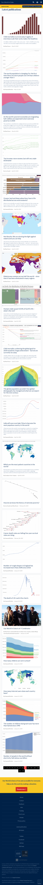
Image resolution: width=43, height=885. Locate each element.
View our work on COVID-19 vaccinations (32, 6)
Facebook (21, 839)
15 (23, 770)
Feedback (21, 804)
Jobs (21, 807)
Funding (21, 810)
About (21, 797)
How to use (21, 814)
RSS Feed (21, 846)
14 (20, 770)
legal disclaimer (16, 877)
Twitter (22, 836)
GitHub (21, 843)
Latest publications (21, 827)
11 (31, 767)
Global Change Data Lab (26, 880)
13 (38, 767)
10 (28, 767)
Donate (21, 817)
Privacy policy (21, 821)
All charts (21, 830)
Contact (21, 800)
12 (34, 767)
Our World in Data (7, 2)
